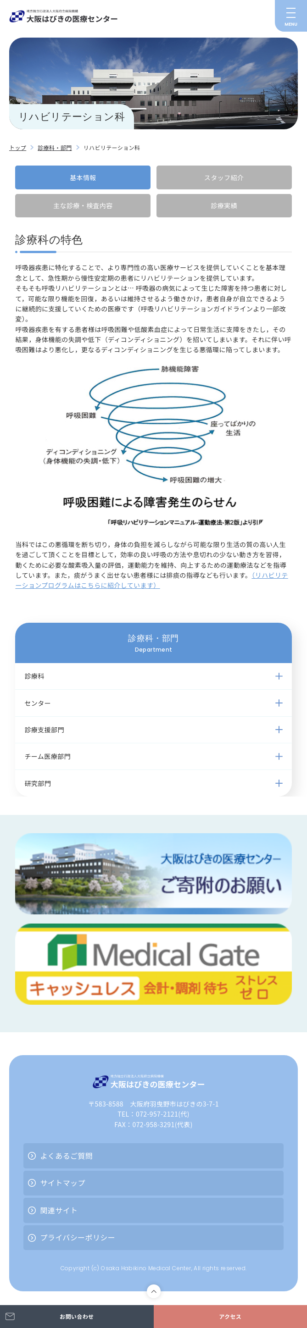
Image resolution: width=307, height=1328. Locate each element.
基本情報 (83, 177)
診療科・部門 (55, 147)
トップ (17, 147)
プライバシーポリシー (77, 1237)
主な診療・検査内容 (83, 205)
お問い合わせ (77, 1316)
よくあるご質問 (66, 1155)
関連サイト (59, 1210)
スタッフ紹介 (224, 177)
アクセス (230, 1316)
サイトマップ (62, 1182)
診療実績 (224, 205)
